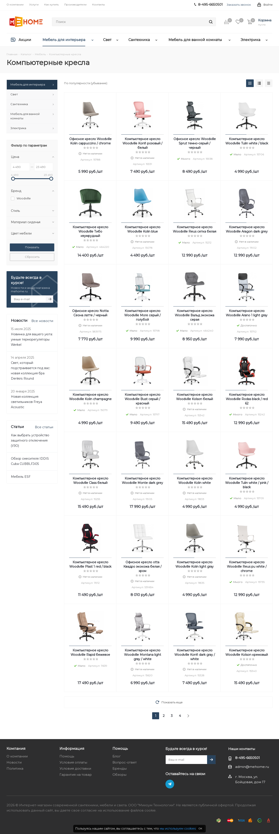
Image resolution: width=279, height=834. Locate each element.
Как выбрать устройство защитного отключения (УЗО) (30, 440)
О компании (17, 756)
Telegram (169, 784)
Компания (16, 748)
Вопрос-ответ (124, 762)
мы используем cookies (178, 829)
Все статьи (44, 427)
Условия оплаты (73, 762)
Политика (15, 768)
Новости (14, 762)
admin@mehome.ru (252, 767)
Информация (72, 748)
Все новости (42, 321)
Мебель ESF (21, 476)
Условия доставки (75, 768)
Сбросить (32, 257)
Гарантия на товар (76, 774)
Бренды (119, 768)
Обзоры (119, 774)
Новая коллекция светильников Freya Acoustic (26, 402)
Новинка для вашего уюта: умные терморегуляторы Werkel (32, 339)
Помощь (67, 756)
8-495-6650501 (247, 758)
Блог (116, 756)
